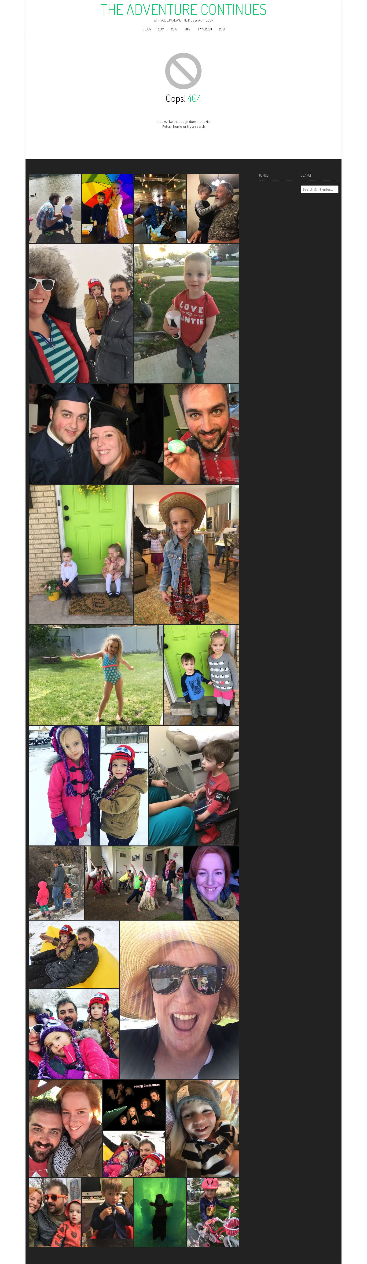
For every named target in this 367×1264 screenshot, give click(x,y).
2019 (188, 29)
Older (147, 29)
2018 (174, 29)
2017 (161, 29)
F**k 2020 (205, 29)
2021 (222, 29)
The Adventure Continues (183, 9)
